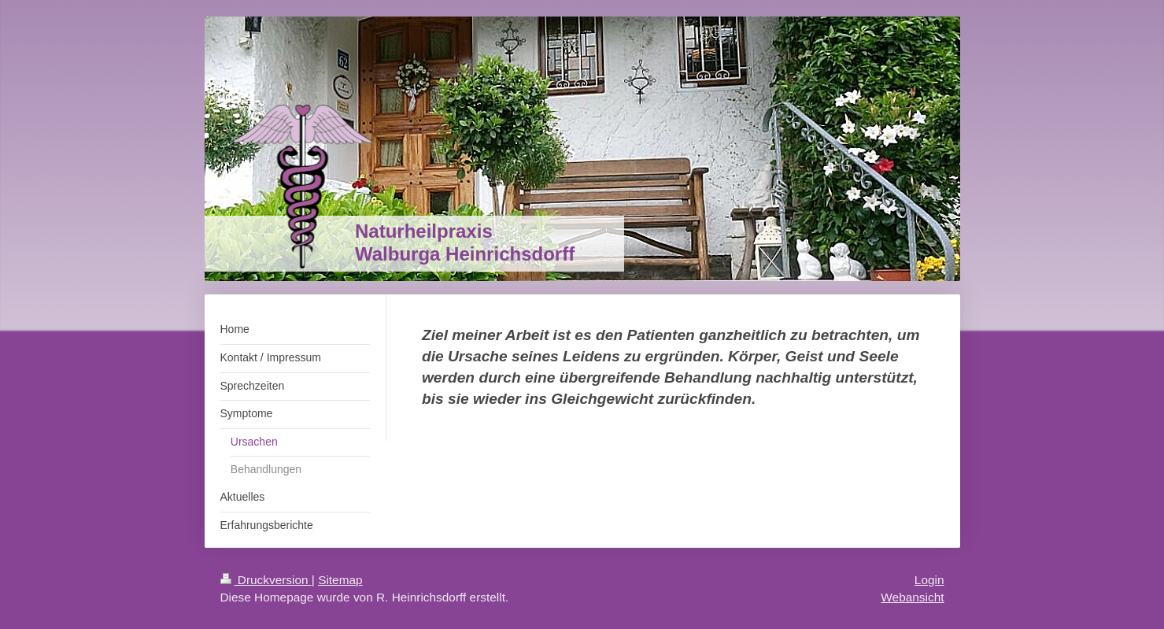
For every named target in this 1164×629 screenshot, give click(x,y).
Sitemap (340, 579)
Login (929, 579)
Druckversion (266, 579)
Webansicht (912, 597)
